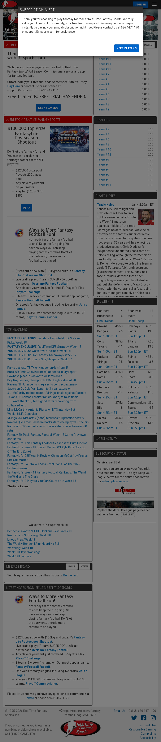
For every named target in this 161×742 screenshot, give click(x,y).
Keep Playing (127, 48)
